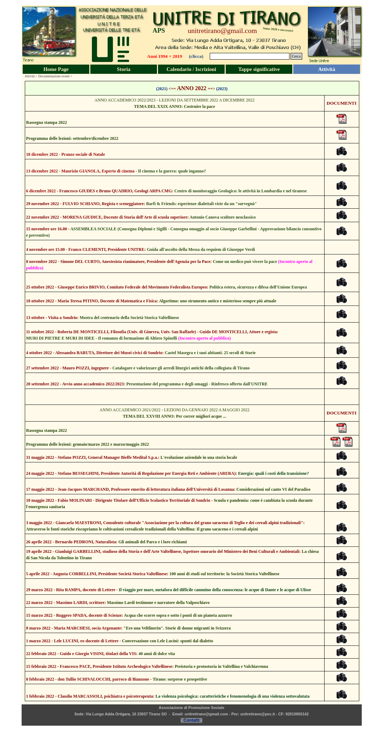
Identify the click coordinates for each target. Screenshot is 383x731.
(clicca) (196, 56)
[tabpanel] (167, 30)
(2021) (162, 88)
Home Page (55, 69)
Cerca (296, 56)
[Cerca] (249, 56)
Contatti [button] (191, 720)
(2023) (221, 88)
